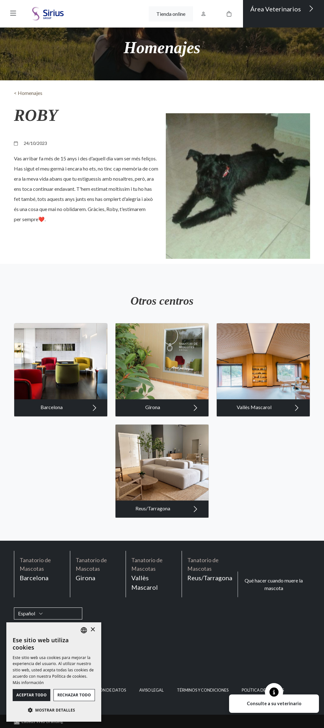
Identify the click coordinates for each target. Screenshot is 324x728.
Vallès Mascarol (268, 430)
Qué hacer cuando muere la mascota (274, 584)
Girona (171, 430)
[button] (13, 13)
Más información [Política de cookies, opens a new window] (28, 682)
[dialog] (53, 672)
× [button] (92, 629)
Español (30, 613)
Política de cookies (263, 690)
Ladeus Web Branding (42, 721)
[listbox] (84, 630)
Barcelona (68, 430)
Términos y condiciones (202, 690)
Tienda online (170, 14)
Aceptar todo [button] (31, 695)
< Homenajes (28, 93)
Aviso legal (151, 690)
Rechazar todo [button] (74, 695)
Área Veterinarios (282, 8)
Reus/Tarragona (166, 531)
